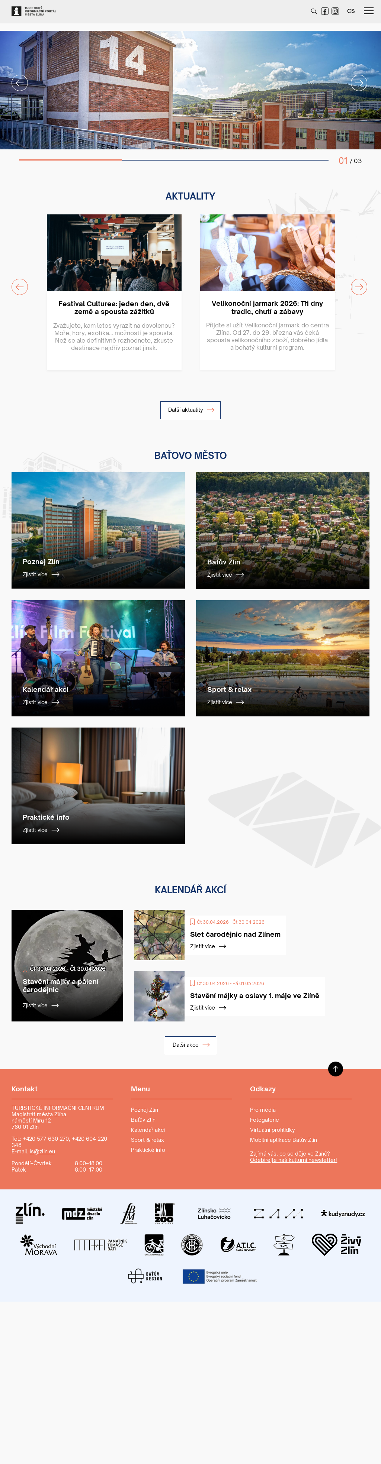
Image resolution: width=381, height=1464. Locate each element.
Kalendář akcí (148, 1130)
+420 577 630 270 (46, 1139)
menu (369, 10)
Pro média (263, 1110)
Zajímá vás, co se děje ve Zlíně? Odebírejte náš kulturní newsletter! (293, 1156)
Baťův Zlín (143, 1120)
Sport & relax (147, 1140)
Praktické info (148, 1150)
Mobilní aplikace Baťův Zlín (283, 1140)
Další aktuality (191, 410)
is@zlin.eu (42, 1151)
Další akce (191, 1045)
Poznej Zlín (144, 1110)
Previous (15, 78)
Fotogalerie (264, 1120)
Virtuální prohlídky (272, 1130)
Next (354, 78)
